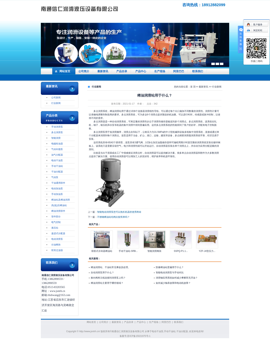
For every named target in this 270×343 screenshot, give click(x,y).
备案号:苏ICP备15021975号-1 (135, 336)
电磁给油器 (57, 143)
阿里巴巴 (178, 71)
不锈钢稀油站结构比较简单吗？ (113, 217)
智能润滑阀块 (154, 251)
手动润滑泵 (57, 126)
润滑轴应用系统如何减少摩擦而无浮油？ (177, 277)
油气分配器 (57, 154)
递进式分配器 (58, 233)
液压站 (54, 227)
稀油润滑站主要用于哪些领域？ (107, 283)
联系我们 (197, 71)
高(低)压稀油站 (59, 205)
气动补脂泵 (57, 149)
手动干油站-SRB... (128, 251)
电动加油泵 (57, 188)
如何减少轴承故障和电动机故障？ (173, 283)
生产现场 (159, 71)
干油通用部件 (58, 183)
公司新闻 (56, 97)
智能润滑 (56, 138)
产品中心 (140, 71)
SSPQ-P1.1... (181, 251)
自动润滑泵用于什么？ (102, 272)
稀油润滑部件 (58, 211)
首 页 (192, 86)
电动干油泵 (57, 160)
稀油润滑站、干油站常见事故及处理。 (110, 267)
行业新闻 (56, 103)
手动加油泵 (57, 194)
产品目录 (121, 71)
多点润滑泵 (57, 132)
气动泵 (54, 177)
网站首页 (64, 71)
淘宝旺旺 (254, 30)
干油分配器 (57, 171)
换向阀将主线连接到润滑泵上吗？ (108, 277)
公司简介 (83, 71)
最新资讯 (102, 71)
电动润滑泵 (57, 239)
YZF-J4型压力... (207, 251)
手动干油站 (57, 166)
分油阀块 (56, 244)
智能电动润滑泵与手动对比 (170, 272)
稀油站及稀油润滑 (60, 199)
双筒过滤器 (57, 250)
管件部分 (56, 216)
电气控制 (56, 222)
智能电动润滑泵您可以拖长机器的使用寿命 (119, 212)
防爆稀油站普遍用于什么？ (170, 267)
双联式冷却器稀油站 (101, 251)
